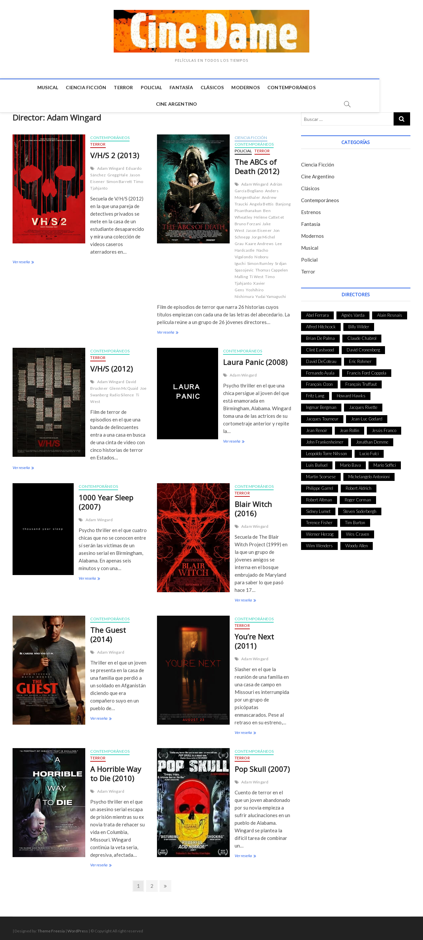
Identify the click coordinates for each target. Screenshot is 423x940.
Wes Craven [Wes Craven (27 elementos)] (357, 531)
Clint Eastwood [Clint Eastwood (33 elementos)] (320, 346)
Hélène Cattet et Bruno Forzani (259, 217)
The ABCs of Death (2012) (257, 163)
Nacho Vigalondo (251, 250)
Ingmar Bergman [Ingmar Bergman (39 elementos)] (321, 404)
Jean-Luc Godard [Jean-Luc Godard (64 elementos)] (366, 415)
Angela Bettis (262, 201)
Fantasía (160, 87)
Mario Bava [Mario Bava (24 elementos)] (350, 462)
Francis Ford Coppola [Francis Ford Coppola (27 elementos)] (366, 370)
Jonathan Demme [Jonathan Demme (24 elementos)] (372, 439)
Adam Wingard (110, 165)
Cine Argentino (322, 87)
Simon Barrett (119, 178)
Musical (26, 87)
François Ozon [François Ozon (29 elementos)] (319, 381)
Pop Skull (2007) (262, 766)
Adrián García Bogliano (259, 184)
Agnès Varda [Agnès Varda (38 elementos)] (353, 312)
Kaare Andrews (259, 240)
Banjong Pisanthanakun (262, 204)
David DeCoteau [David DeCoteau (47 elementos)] (321, 358)
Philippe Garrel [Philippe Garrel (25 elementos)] (319, 485)
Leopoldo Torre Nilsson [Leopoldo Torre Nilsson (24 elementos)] (326, 450)
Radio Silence (122, 391)
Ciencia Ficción (65, 87)
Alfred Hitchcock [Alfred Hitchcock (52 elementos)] (321, 323)
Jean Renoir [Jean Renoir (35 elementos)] (316, 427)
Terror (102, 87)
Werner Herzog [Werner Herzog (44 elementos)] (319, 531)
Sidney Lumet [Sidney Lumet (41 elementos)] (318, 508)
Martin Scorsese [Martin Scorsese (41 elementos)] (321, 473)
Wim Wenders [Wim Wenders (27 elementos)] (319, 542)
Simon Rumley (260, 260)
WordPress (77, 927)
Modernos (224, 87)
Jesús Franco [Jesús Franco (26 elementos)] (384, 427)
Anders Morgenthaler (257, 191)
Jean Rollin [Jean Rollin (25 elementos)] (349, 427)
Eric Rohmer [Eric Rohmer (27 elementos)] (360, 358)
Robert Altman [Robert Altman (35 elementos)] (319, 496)
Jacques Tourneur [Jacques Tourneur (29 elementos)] (322, 415)
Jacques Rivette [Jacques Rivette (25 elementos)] (363, 404)
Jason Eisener (259, 227)
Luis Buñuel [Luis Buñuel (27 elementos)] (316, 462)
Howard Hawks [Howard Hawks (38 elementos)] (351, 392)
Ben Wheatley (253, 211)
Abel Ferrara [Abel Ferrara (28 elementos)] (317, 312)
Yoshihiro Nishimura (249, 290)
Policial (130, 87)
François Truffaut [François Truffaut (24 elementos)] (361, 381)
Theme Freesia (51, 927)
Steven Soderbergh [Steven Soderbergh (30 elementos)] (359, 508)
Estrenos (311, 209)
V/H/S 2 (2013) (114, 152)
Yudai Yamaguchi (270, 293)
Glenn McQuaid (123, 385)
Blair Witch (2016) (253, 505)
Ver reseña (22, 259)
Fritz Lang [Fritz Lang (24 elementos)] (315, 392)
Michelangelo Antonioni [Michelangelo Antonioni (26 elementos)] (369, 473)
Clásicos (191, 87)
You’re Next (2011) (254, 638)
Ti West (256, 273)
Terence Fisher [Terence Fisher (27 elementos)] (319, 519)
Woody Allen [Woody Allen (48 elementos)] (356, 542)
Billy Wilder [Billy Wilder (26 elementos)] (358, 323)
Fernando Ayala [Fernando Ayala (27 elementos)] (320, 370)
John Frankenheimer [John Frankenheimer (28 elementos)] (324, 439)
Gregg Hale (117, 171)
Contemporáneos (270, 87)
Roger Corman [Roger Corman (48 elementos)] (358, 496)
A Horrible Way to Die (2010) (115, 770)
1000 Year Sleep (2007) (106, 499)
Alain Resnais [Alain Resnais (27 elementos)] (389, 312)
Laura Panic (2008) (255, 359)
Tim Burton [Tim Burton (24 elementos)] (355, 519)
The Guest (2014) (108, 631)
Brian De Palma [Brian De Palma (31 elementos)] (320, 335)
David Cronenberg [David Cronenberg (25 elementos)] (363, 346)
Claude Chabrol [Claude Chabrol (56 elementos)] (361, 335)
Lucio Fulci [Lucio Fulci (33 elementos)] (369, 450)
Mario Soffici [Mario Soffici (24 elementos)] (384, 462)
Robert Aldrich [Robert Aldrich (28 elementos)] (358, 485)
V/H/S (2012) (111, 366)
